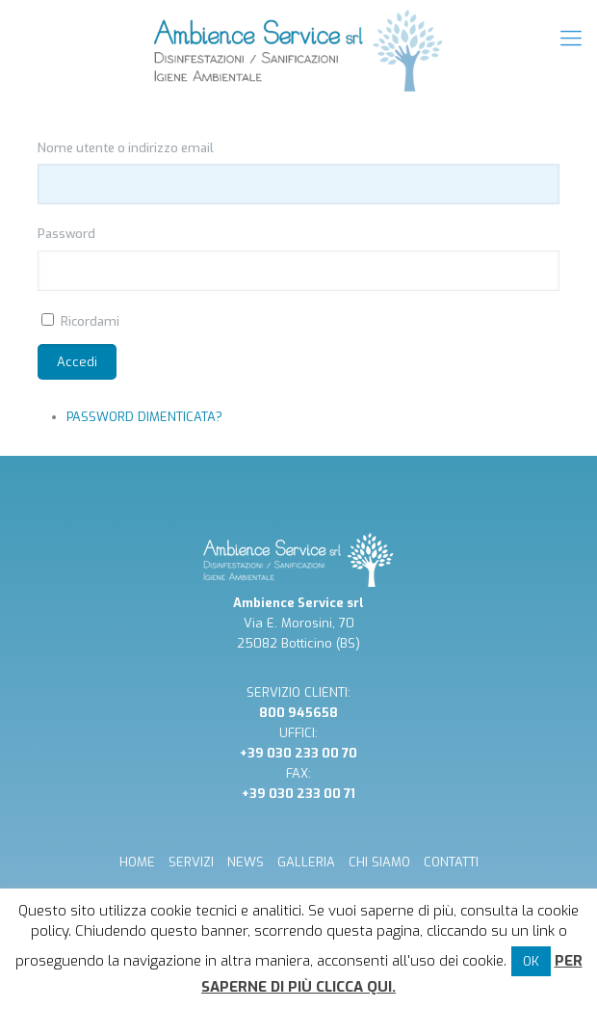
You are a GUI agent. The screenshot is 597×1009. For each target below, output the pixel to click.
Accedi (77, 362)
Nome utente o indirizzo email (126, 148)
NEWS (245, 862)
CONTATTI (451, 862)
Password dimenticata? (144, 417)
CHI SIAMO (379, 862)
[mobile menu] (571, 38)
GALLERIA (306, 862)
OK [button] (531, 961)
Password (66, 234)
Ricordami (90, 321)
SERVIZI (191, 862)
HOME (137, 862)
